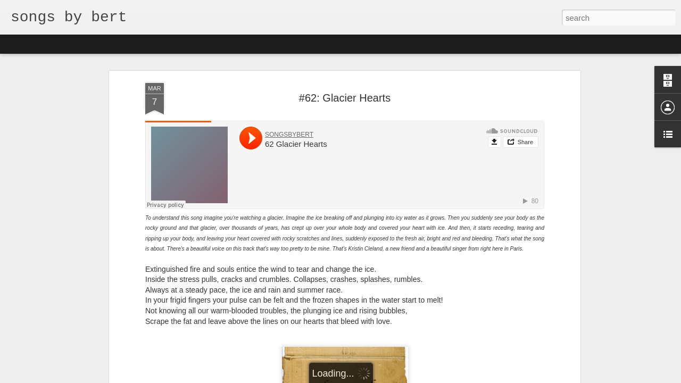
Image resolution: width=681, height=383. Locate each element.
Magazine (87, 43)
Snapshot (190, 43)
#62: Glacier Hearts (345, 98)
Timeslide (229, 43)
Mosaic (122, 43)
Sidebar (154, 43)
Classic (17, 43)
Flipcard (50, 43)
